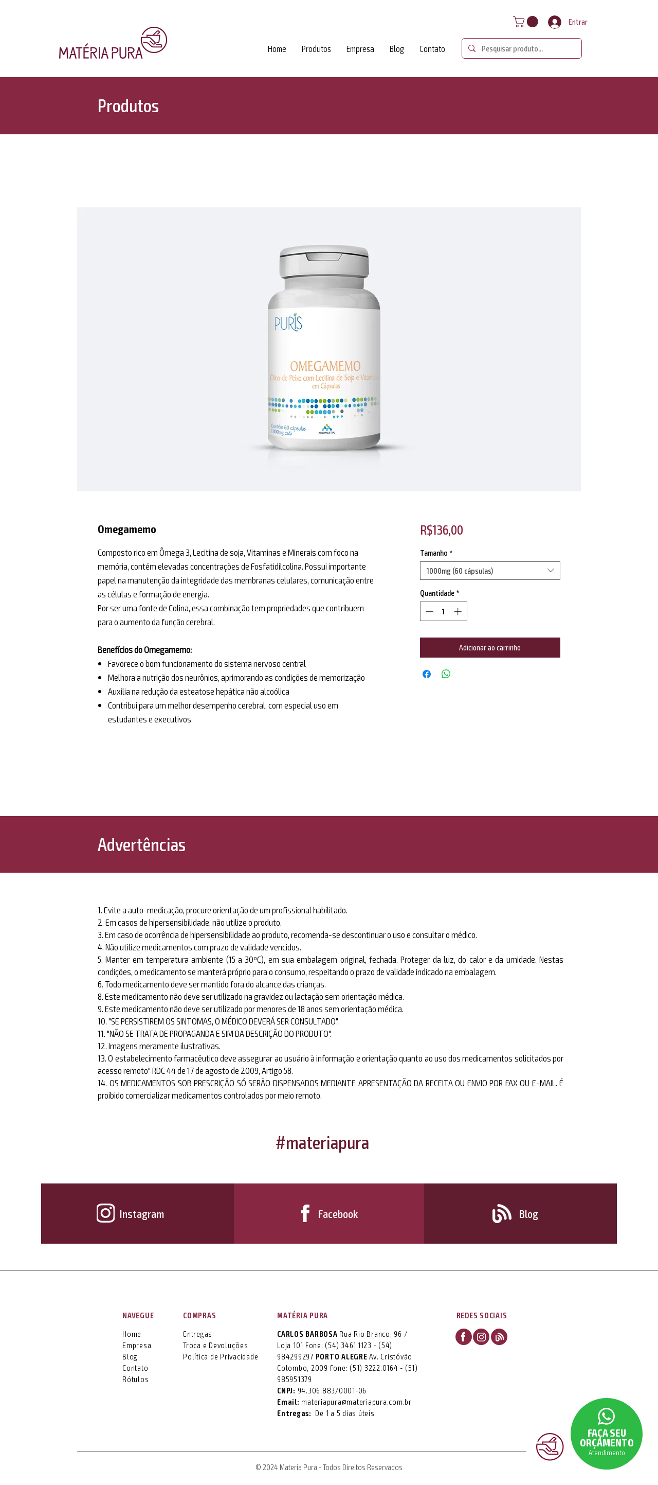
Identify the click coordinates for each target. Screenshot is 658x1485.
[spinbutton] (443, 611)
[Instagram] (141, 1213)
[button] (527, 21)
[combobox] (490, 570)
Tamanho (436, 552)
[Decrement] (428, 611)
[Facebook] (338, 1213)
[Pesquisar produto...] (521, 48)
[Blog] (529, 1213)
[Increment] (459, 611)
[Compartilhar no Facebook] (427, 674)
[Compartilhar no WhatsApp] (446, 674)
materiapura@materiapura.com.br (356, 1401)
